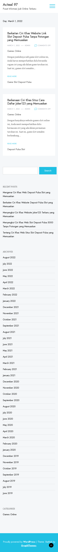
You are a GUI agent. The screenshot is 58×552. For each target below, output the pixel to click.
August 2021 (9, 332)
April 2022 (8, 282)
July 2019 (7, 487)
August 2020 (9, 406)
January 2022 (9, 301)
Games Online (14, 51)
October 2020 (10, 394)
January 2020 (9, 449)
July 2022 (7, 263)
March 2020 (9, 437)
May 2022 (8, 276)
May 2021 (7, 350)
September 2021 (11, 325)
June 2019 (8, 493)
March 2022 (9, 288)
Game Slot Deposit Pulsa (19, 82)
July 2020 (7, 412)
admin (27, 45)
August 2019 (9, 480)
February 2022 (10, 294)
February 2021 (10, 369)
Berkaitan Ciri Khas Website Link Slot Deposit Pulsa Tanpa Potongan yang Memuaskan (28, 36)
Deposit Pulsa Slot (16, 149)
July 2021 (7, 338)
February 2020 (10, 443)
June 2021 (8, 344)
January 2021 (9, 375)
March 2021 (8, 363)
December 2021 (11, 307)
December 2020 (11, 381)
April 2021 (8, 356)
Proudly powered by (19, 541)
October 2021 (10, 319)
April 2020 (8, 431)
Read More (12, 76)
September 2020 (11, 400)
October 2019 (10, 468)
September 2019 (11, 474)
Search (47, 170)
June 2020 (8, 418)
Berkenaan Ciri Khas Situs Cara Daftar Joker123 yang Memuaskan (27, 102)
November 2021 (11, 313)
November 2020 (11, 387)
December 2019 (11, 456)
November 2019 (11, 462)
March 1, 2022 (13, 45)
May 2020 (8, 425)
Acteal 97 (10, 4)
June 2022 (8, 270)
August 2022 (9, 257)
